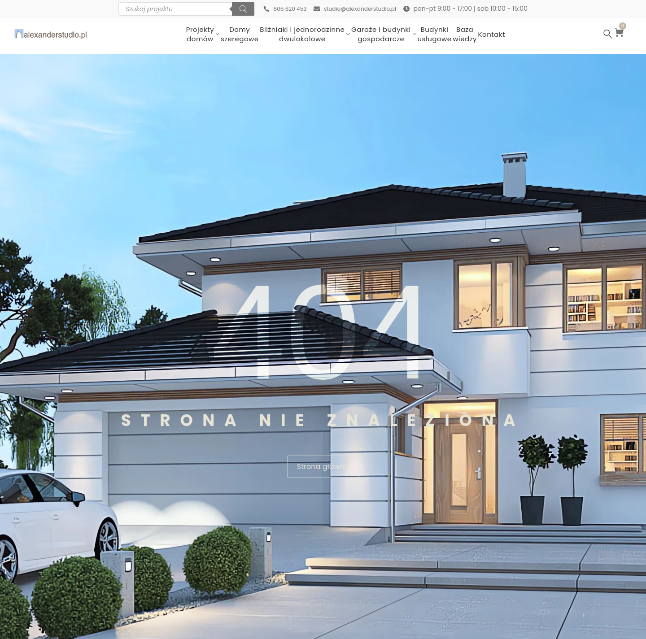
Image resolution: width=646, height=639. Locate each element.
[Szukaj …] (608, 34)
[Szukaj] (234, 9)
